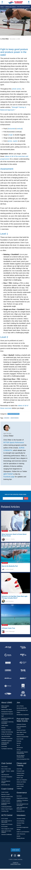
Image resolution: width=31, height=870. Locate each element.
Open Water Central (21, 732)
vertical (19, 128)
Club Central (4, 766)
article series (16, 89)
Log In (29, 3)
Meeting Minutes (21, 811)
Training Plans (20, 775)
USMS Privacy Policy (15, 864)
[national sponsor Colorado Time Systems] (8, 655)
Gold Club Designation (6, 776)
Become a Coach (5, 794)
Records (19, 743)
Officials (19, 829)
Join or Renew (20, 706)
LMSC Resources (21, 834)
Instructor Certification (6, 834)
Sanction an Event (21, 730)
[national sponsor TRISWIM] (8, 693)
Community (4, 746)
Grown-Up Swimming (6, 734)
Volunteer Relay (20, 823)
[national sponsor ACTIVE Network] (8, 647)
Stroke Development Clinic (23, 759)
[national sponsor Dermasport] (23, 647)
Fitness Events (20, 734)
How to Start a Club (6, 768)
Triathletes (19, 788)
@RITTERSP (8, 474)
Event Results (20, 739)
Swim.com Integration (22, 779)
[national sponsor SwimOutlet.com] (23, 678)
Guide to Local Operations (23, 831)
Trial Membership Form (22, 710)
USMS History (4, 725)
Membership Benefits (22, 708)
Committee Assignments (22, 827)
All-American (20, 747)
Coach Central (4, 792)
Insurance (3, 779)
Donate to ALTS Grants (6, 738)
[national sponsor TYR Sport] (23, 670)
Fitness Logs (20, 777)
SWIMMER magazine (6, 740)
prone (10, 141)
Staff (2, 716)
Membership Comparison (23, 714)
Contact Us (15, 862)
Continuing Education (6, 806)
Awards (18, 836)
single (11, 135)
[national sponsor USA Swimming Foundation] (23, 693)
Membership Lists (5, 784)
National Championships (22, 736)
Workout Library (20, 773)
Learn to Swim (20, 786)
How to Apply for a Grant (7, 828)
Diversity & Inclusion (6, 729)
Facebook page (8, 477)
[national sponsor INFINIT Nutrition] (23, 655)
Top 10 (18, 745)
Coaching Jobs (5, 811)
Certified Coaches (5, 801)
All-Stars (19, 749)
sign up (26, 498)
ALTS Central (4, 818)
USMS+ (18, 712)
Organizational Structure (7, 713)
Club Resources (5, 774)
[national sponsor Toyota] (23, 686)
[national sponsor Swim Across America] (8, 670)
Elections (19, 825)
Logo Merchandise (5, 736)
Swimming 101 (20, 784)
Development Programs (7, 711)
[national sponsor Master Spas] (23, 662)
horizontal (11, 128)
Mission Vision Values (6, 709)
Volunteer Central (21, 818)
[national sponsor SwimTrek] (8, 686)
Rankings (19, 741)
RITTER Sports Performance (13, 442)
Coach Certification (5, 798)
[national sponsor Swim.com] (8, 678)
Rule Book (19, 796)
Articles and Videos (10, 6)
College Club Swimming (7, 732)
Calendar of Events (21, 724)
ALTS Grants (4, 826)
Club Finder (19, 768)
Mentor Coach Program (7, 809)
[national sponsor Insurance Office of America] (8, 662)
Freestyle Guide (20, 771)
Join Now (15, 850)
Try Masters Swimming (6, 748)
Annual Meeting (20, 820)
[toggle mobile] (2, 2)
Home (2, 6)
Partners (3, 727)
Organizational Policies (22, 798)
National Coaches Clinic (7, 796)
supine (15, 141)
